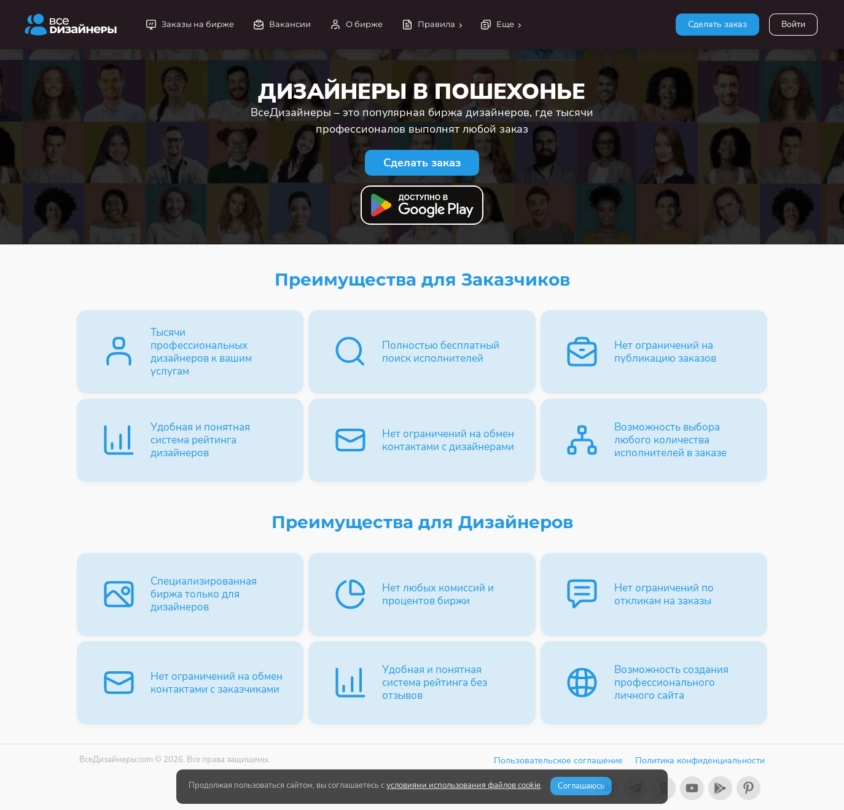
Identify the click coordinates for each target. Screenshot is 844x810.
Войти (793, 24)
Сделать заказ (717, 24)
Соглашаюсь (581, 786)
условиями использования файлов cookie (463, 785)
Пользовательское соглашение (558, 760)
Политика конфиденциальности (700, 760)
